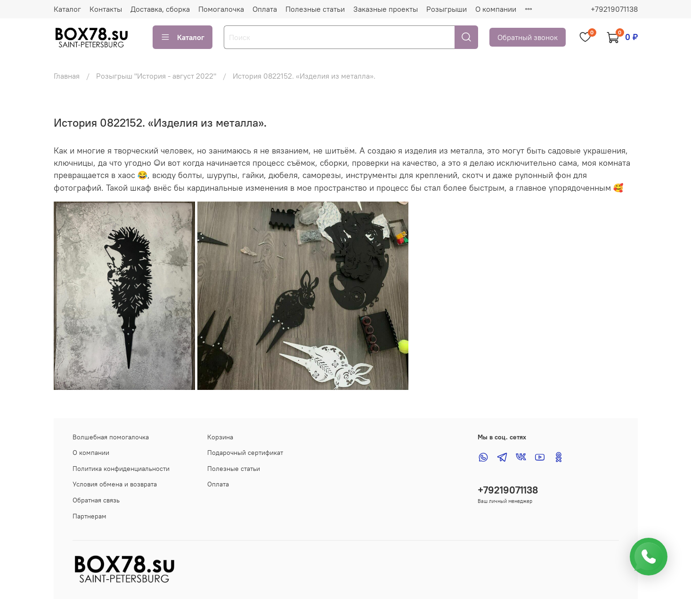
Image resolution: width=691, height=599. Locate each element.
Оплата (264, 9)
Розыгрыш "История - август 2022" (156, 76)
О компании (495, 9)
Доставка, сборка (160, 9)
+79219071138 (614, 9)
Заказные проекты (385, 9)
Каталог (67, 9)
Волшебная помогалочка (111, 437)
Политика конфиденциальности (121, 468)
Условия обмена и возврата (115, 484)
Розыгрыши (446, 9)
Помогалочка (221, 9)
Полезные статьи (315, 9)
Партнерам (89, 516)
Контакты (105, 9)
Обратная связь (96, 500)
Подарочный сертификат (245, 452)
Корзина (220, 437)
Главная (67, 76)
